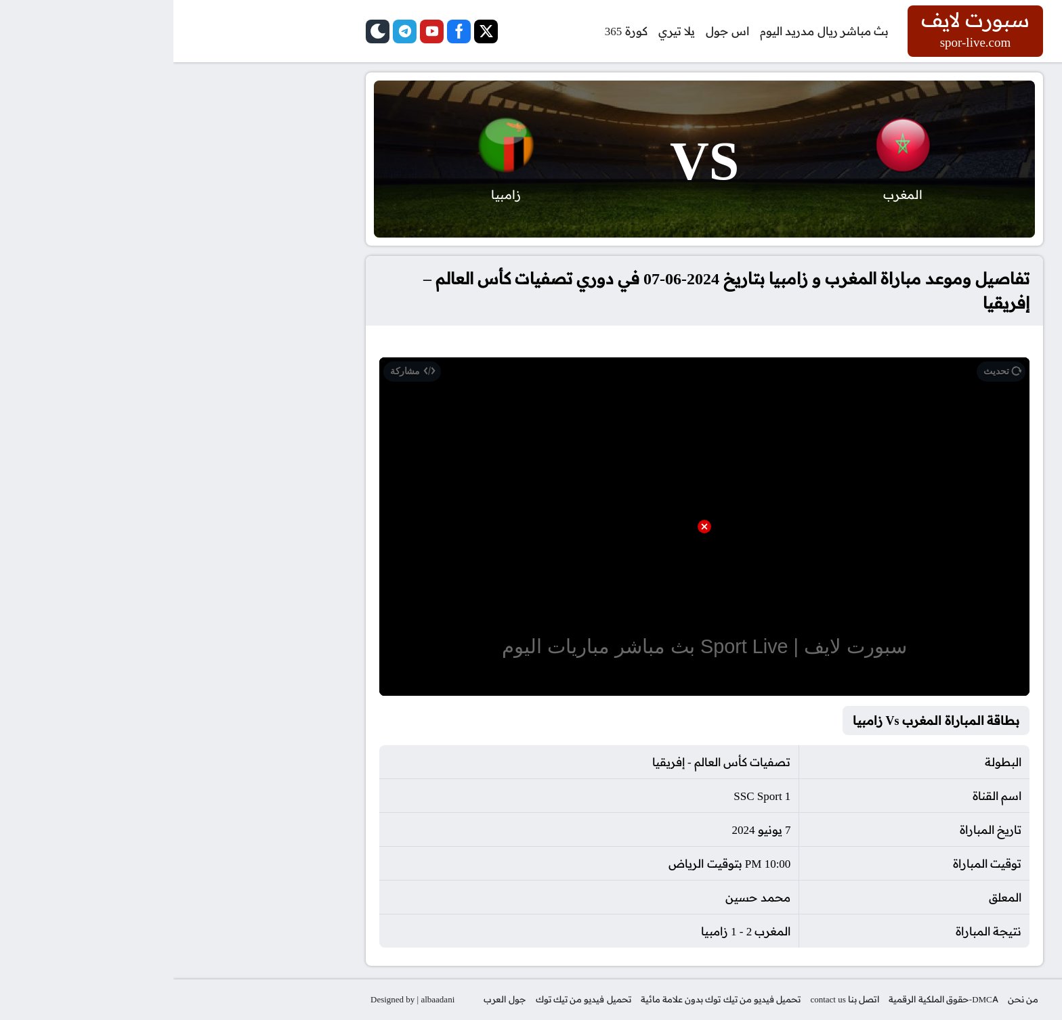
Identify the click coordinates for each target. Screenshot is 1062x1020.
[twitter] (312, 31)
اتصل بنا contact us (671, 999)
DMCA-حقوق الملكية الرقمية (769, 999)
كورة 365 (452, 31)
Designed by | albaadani (239, 999)
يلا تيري (503, 31)
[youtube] (258, 31)
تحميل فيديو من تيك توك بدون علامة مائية (547, 999)
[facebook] (285, 31)
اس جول (554, 31)
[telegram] (231, 31)
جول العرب (331, 999)
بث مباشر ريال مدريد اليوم (651, 31)
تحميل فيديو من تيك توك (410, 999)
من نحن (849, 999)
